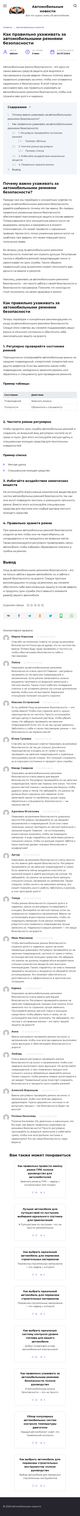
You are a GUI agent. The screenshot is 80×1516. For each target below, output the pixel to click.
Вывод (16, 169)
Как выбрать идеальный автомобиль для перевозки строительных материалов (40, 1256)
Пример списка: (34, 150)
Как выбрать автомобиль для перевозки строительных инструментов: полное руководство (40, 1465)
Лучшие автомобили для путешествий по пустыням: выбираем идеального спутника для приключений (40, 1214)
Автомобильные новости (47, 8)
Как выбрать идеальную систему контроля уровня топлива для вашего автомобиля (40, 1336)
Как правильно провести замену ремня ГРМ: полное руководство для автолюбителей (40, 1172)
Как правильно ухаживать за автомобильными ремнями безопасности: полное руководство (40, 1379)
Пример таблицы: (35, 141)
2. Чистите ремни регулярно (36, 146)
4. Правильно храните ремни (36, 164)
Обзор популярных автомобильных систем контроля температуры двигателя (40, 1422)
